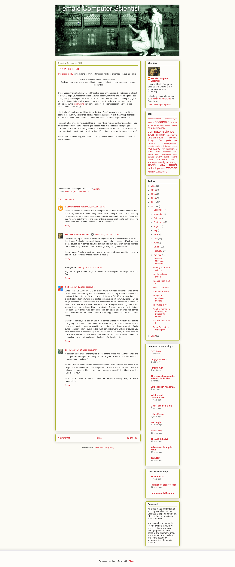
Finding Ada (157, 368)
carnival (174, 125)
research (78, 191)
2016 (153, 186)
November (158, 214)
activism (174, 122)
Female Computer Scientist (77, 234)
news (175, 154)
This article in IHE (65, 74)
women (86, 191)
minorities (167, 152)
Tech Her (155, 458)
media (150, 151)
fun (160, 140)
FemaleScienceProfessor (163, 485)
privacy (159, 157)
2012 (153, 202)
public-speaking (170, 157)
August (157, 226)
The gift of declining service (158, 298)
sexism (169, 162)
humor (151, 143)
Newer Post (64, 438)
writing (163, 171)
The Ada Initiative (159, 439)
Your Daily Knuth (161, 287)
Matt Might (156, 422)
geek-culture (171, 140)
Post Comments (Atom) (104, 447)
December (158, 210)
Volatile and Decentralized (158, 396)
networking (166, 154)
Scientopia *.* (157, 476)
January (157, 255)
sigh (175, 162)
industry (174, 146)
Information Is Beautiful (162, 493)
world (158, 172)
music (157, 154)
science (173, 159)
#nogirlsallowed (154, 119)
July (155, 230)
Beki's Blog (156, 430)
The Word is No (68, 68)
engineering (172, 135)
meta (158, 151)
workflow (151, 172)
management (171, 149)
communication (156, 128)
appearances (153, 125)
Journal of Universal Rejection (158, 261)
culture (151, 135)
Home (98, 438)
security (161, 162)
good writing (79, 104)
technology (154, 168)
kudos (156, 148)
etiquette (173, 137)
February (157, 251)
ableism (151, 122)
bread (167, 125)
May (155, 238)
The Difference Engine (160, 99)
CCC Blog (156, 351)
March (156, 247)
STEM (162, 165)
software (152, 165)
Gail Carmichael (72, 207)
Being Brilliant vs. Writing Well (161, 328)
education (160, 135)
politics (151, 157)
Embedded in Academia (162, 387)
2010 (153, 336)
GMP (67, 287)
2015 (153, 190)
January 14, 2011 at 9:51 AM (84, 350)
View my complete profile (159, 104)
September (158, 222)
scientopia (152, 162)
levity (163, 149)
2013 (153, 198)
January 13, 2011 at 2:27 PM (107, 234)
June (156, 234)
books (162, 125)
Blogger (132, 561)
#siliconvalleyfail (171, 119)
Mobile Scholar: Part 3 (160, 275)
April (155, 243)
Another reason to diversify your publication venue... (161, 313)
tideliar (68, 350)
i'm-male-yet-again (169, 143)
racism (151, 159)
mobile (150, 154)
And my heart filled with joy (161, 268)
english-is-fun (155, 137)
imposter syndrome (155, 146)
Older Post (132, 438)
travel (163, 169)
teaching (173, 165)
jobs (150, 148)
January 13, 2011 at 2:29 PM (89, 267)
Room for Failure (161, 291)
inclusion (166, 146)
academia (69, 191)
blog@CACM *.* (159, 359)
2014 (153, 194)
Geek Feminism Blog (161, 406)
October (157, 218)
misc (175, 151)
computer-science (161, 131)
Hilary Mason (157, 414)
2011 (153, 206)
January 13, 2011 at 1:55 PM (93, 207)
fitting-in (151, 140)
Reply (67, 225)
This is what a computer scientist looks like (163, 377)
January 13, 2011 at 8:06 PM (82, 287)
